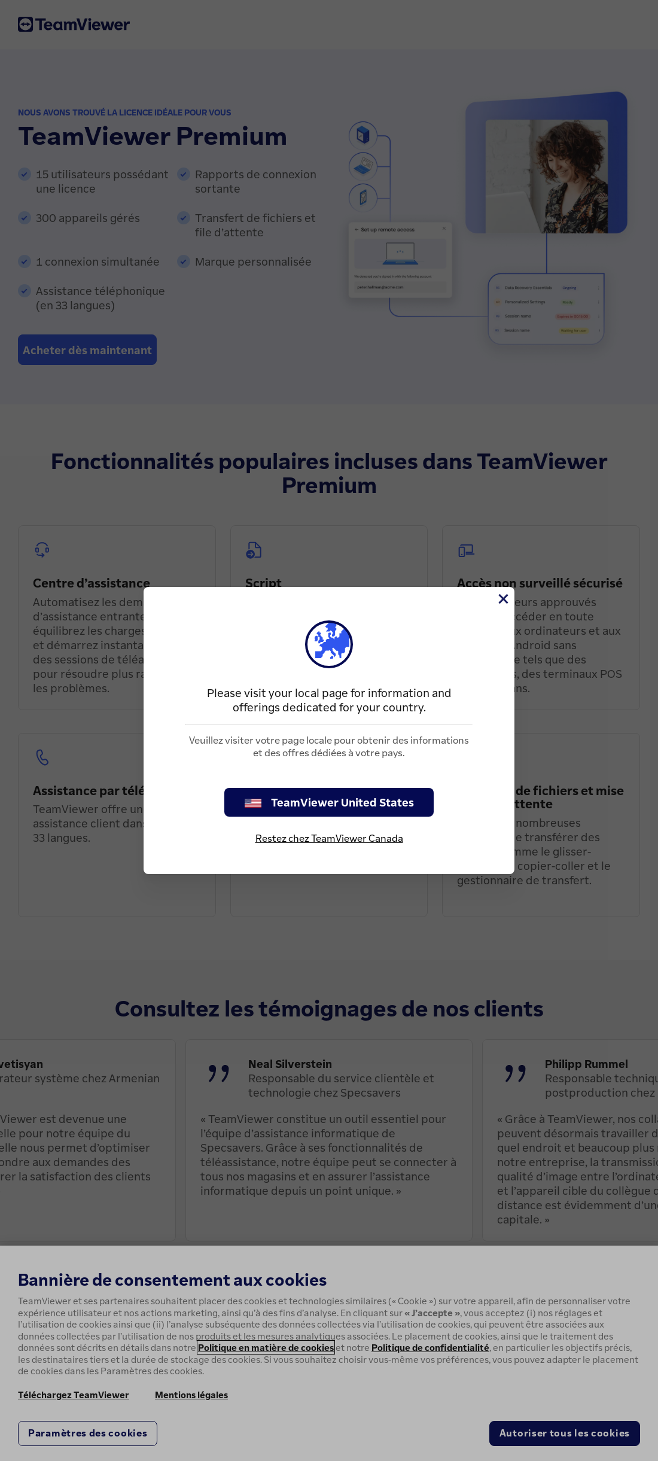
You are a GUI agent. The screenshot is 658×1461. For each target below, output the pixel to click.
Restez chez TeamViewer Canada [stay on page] (329, 838)
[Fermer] (502, 599)
